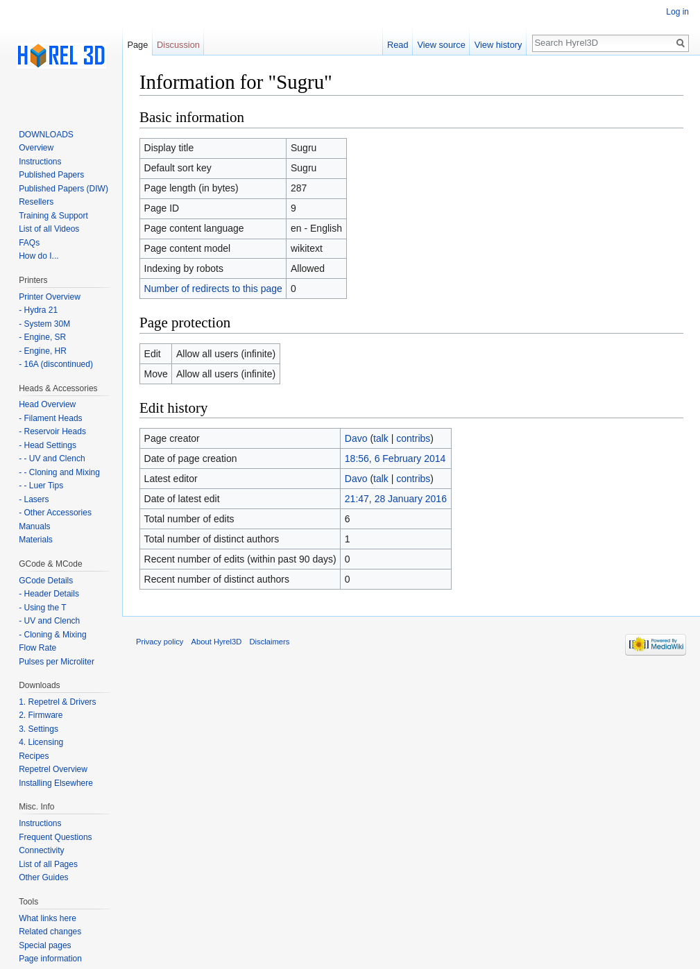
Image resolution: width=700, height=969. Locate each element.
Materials (36, 539)
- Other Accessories (55, 512)
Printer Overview (49, 297)
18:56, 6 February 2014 (395, 458)
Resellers (36, 202)
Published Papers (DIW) (63, 189)
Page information (50, 958)
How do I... (38, 256)
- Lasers (34, 499)
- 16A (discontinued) (56, 364)
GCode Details (46, 580)
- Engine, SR (42, 337)
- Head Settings (47, 445)
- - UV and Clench (52, 458)
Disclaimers (270, 641)
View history (498, 45)
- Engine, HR (43, 351)
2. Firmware (40, 715)
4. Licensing (41, 742)
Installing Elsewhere (56, 783)
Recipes (34, 756)
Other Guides (43, 877)
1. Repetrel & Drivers (57, 702)
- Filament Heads (50, 418)
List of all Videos (49, 229)
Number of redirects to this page (213, 288)
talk (381, 438)
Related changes (50, 931)
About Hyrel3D (216, 641)
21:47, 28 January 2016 (396, 498)
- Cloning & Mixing (52, 635)
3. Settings (38, 729)
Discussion (178, 45)
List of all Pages (48, 864)
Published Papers (51, 175)
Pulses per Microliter (56, 662)
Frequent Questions (55, 837)
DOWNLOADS (46, 134)
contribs (413, 438)
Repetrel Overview (53, 769)
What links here (47, 918)
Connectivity (41, 850)
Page (137, 45)
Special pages (45, 945)
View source (441, 45)
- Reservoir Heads (52, 431)
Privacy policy (159, 641)
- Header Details (49, 594)
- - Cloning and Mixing (59, 472)
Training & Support (53, 216)
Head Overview (47, 404)
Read (398, 45)
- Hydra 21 (38, 310)
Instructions (40, 161)
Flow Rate (37, 648)
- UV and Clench (49, 621)
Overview (36, 148)
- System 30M (44, 324)
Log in (677, 12)
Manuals (34, 526)
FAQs (29, 243)
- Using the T (42, 607)
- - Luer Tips (41, 485)
